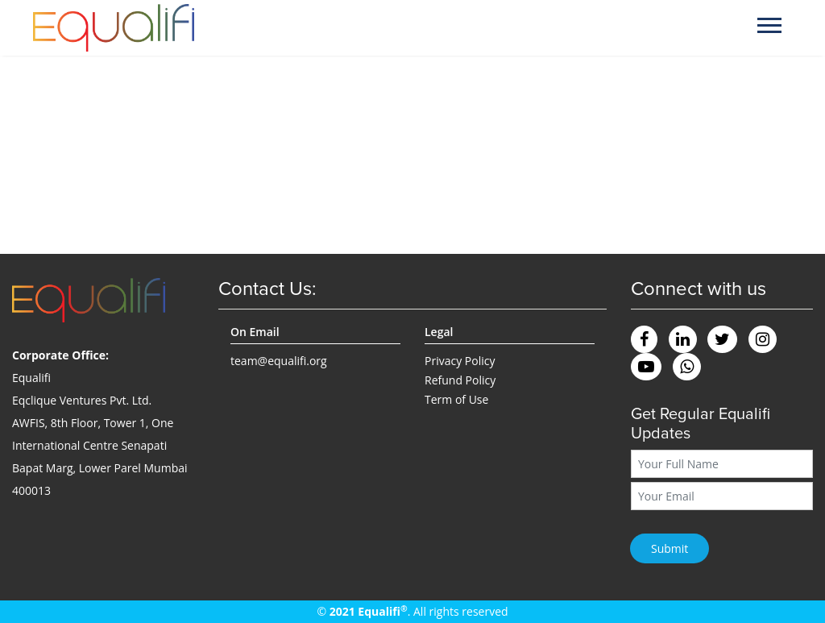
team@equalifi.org (278, 360)
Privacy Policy (460, 360)
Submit (669, 548)
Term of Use (456, 399)
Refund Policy (460, 380)
